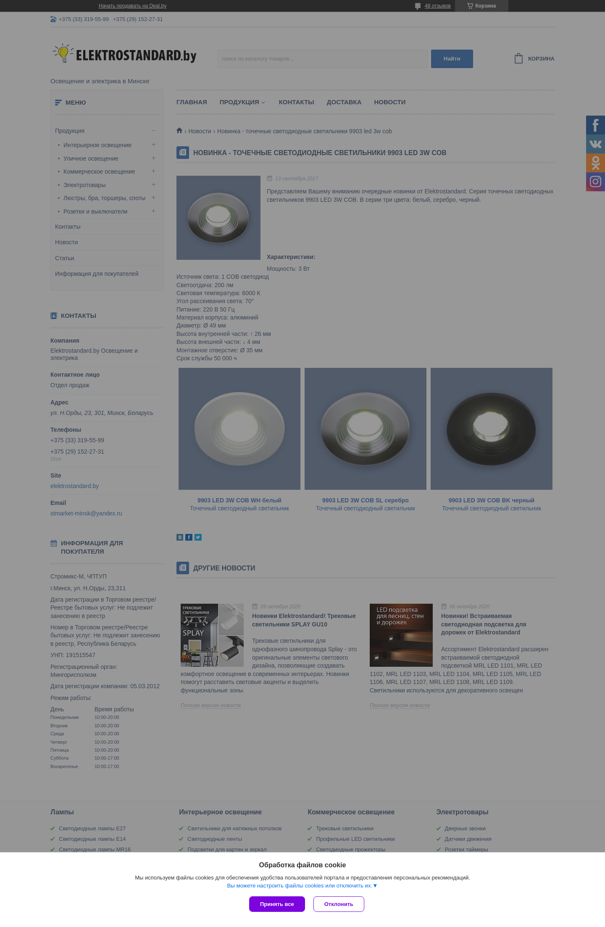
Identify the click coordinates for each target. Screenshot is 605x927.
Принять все (277, 904)
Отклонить (338, 904)
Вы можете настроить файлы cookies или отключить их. (299, 885)
